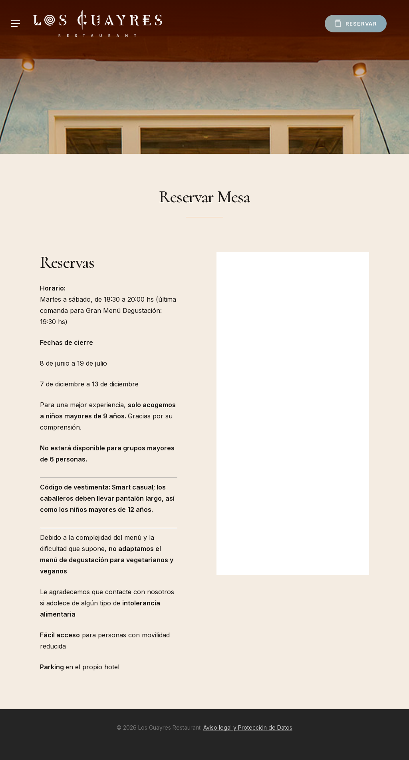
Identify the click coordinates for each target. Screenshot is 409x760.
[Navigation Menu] (15, 24)
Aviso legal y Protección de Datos (247, 727)
